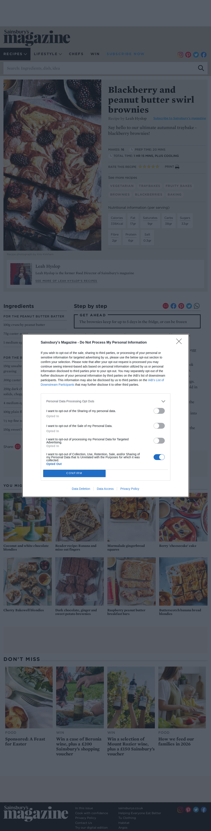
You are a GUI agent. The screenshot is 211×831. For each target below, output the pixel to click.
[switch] (159, 411)
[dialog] (105, 415)
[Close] (180, 343)
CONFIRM (74, 473)
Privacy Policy (129, 488)
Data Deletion (81, 488)
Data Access (105, 488)
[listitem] (105, 401)
